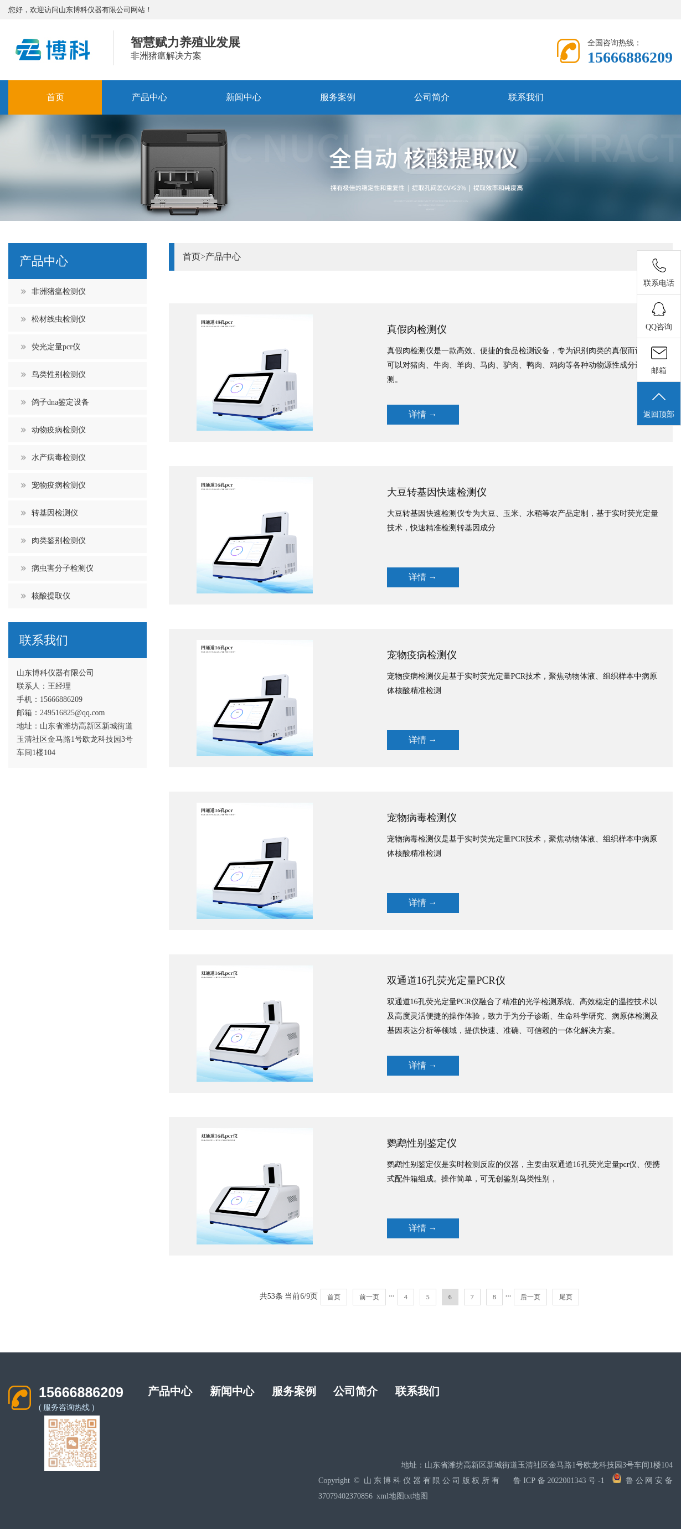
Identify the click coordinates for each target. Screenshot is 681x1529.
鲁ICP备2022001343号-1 (558, 1480)
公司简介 (432, 97)
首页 (55, 97)
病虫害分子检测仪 (63, 568)
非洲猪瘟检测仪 (59, 291)
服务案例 (337, 97)
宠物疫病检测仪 (59, 485)
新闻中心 (243, 97)
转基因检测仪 (55, 513)
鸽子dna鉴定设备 (60, 402)
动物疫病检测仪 (59, 430)
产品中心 (149, 97)
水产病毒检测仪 (59, 457)
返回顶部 (658, 404)
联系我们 (526, 97)
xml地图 (390, 1496)
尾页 (565, 1297)
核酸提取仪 (51, 596)
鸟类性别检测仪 (59, 374)
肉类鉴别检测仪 (59, 540)
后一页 (530, 1297)
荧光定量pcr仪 (56, 347)
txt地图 (416, 1496)
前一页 (369, 1297)
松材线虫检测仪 (59, 319)
